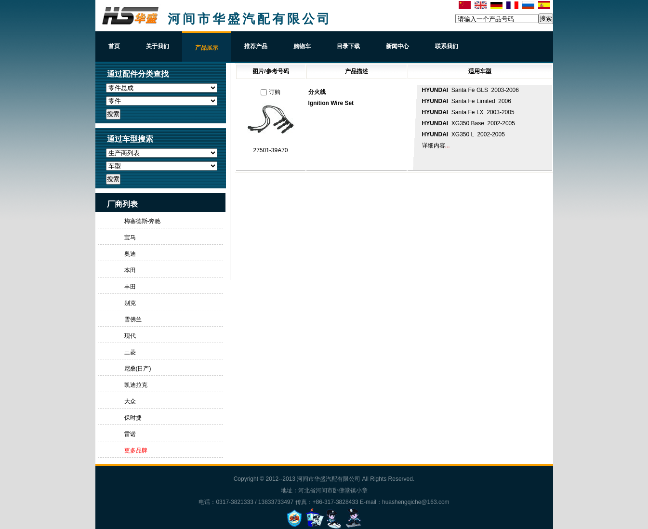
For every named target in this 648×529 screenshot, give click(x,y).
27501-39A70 (270, 150)
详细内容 (433, 145)
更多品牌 (135, 450)
